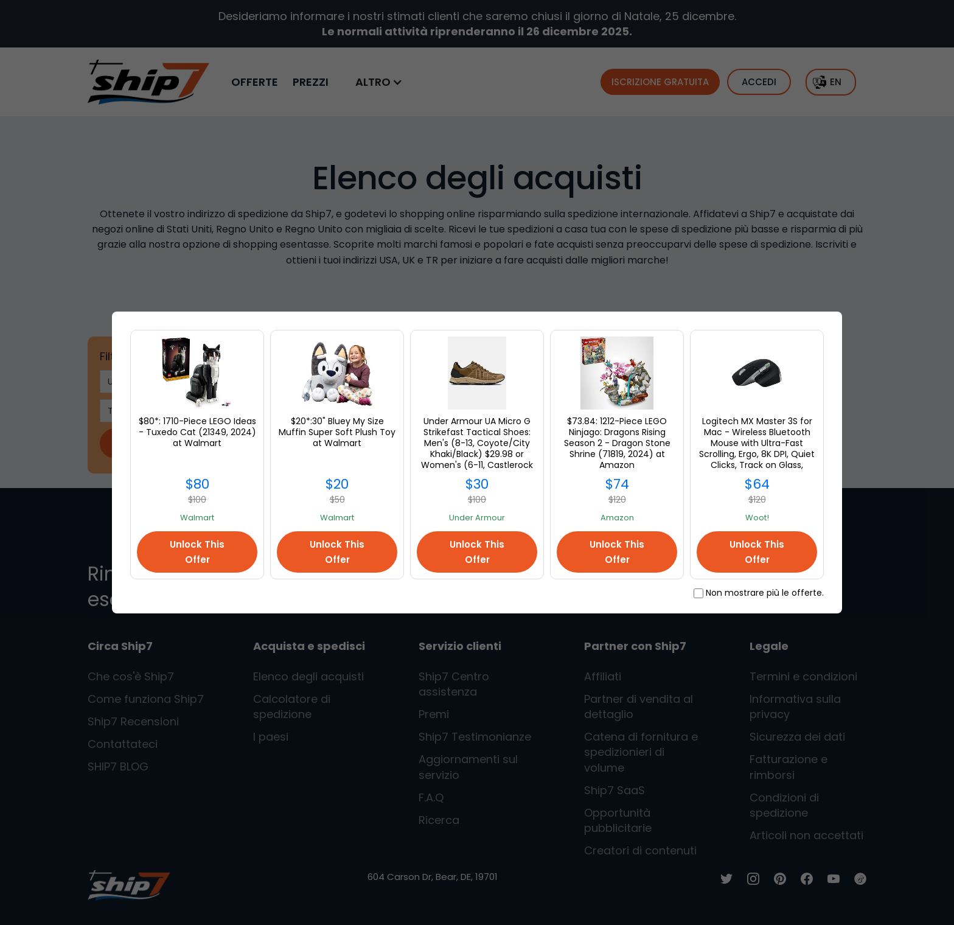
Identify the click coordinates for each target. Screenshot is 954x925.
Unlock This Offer (197, 552)
